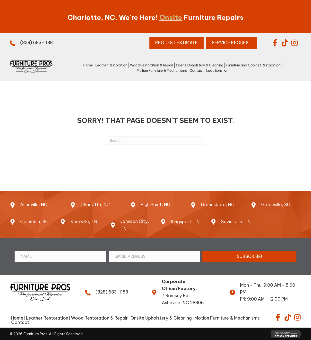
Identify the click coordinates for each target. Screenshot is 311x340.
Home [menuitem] (17, 318)
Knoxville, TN (83, 221)
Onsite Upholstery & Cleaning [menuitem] (161, 318)
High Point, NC (155, 204)
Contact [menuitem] (20, 322)
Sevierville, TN (236, 221)
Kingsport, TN (185, 221)
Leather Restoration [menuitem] (47, 318)
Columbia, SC (34, 221)
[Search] (155, 141)
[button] (275, 42)
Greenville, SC (275, 204)
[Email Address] (154, 256)
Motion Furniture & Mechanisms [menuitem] (227, 318)
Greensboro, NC (217, 204)
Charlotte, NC (95, 204)
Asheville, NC (33, 204)
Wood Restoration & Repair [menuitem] (99, 318)
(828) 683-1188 (36, 42)
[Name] (60, 256)
